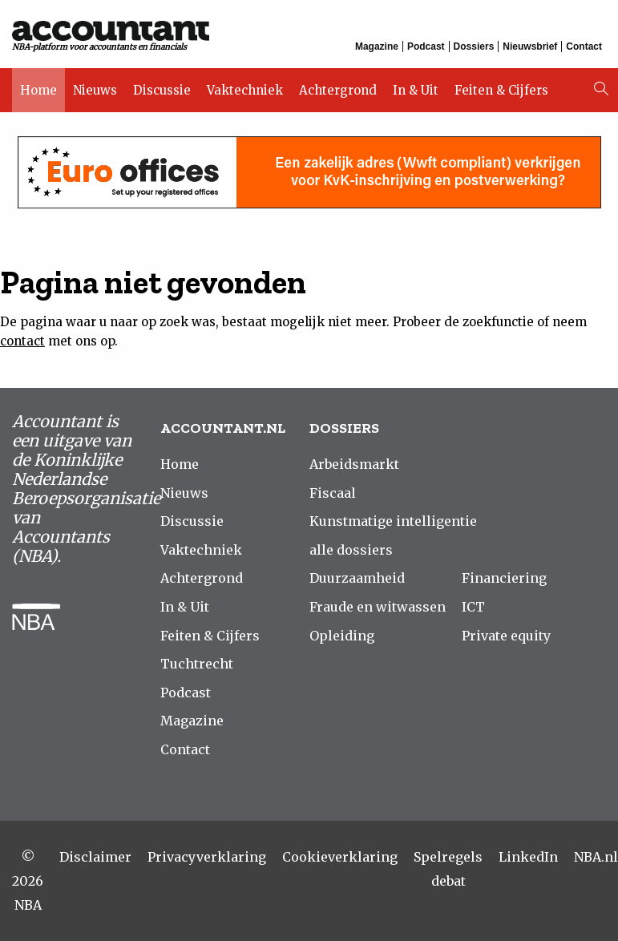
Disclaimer (95, 857)
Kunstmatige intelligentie (393, 521)
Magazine (376, 46)
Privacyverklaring (206, 857)
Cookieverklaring (340, 857)
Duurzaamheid (357, 578)
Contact (584, 46)
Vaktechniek (245, 90)
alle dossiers (351, 550)
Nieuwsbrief (530, 46)
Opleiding (341, 636)
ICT (473, 607)
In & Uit (415, 90)
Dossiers (474, 46)
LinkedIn (528, 857)
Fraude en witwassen (377, 607)
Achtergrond (338, 90)
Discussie (162, 90)
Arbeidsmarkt (354, 464)
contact (22, 341)
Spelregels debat (448, 869)
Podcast (426, 46)
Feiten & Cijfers (501, 90)
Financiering (504, 578)
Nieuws (95, 90)
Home (38, 90)
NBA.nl (596, 857)
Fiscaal (332, 493)
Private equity (506, 636)
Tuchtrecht (196, 664)
